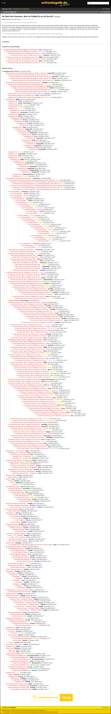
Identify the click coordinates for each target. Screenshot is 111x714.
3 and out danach (13, 514)
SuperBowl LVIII (8, 71)
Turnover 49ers (10, 629)
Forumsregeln (54, 712)
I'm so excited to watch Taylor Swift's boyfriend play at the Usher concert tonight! (30, 544)
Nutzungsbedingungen (34, 712)
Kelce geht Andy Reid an (13, 486)
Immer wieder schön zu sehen (14, 644)
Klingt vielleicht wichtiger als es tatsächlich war (21, 95)
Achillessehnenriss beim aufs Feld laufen (17, 590)
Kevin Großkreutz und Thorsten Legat (16, 684)
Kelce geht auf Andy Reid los (14, 618)
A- (2, 3)
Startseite (5, 9)
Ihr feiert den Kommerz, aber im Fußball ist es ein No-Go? (22, 51)
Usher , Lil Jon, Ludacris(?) (15, 535)
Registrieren (107, 8)
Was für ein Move (11, 475)
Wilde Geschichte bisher (12, 595)
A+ (4, 3)
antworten (6, 42)
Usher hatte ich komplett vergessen (15, 533)
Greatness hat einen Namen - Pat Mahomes (18, 460)
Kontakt (20, 712)
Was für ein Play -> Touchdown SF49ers (19, 597)
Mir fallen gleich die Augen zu (14, 546)
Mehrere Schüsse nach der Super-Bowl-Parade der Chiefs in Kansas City (26, 73)
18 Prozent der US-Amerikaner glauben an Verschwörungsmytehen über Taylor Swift (31, 180)
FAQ (10, 9)
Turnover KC (11, 631)
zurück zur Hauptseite (9, 12)
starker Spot (9, 648)
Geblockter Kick (15, 464)
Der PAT (8, 479)
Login (103, 8)
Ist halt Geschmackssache (15, 105)
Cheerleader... (10, 571)
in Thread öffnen (106, 12)
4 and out (10, 642)
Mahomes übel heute (12, 524)
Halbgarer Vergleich (13, 300)
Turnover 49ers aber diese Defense (20, 636)
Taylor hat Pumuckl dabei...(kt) (14, 569)
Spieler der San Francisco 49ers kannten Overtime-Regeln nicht (23, 82)
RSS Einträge (6, 712)
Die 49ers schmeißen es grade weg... (16, 503)
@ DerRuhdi (31, 19)
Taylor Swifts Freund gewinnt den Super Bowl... (19, 178)
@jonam (10, 674)
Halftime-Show (10, 543)
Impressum (25, 712)
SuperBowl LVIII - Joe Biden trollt (15, 451)
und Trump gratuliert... (14, 191)
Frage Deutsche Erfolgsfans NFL (15, 654)
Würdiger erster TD (11, 593)
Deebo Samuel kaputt (12, 509)
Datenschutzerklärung (45, 712)
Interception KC (10, 513)
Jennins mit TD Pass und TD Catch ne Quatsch (23, 507)
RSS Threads (14, 712)
